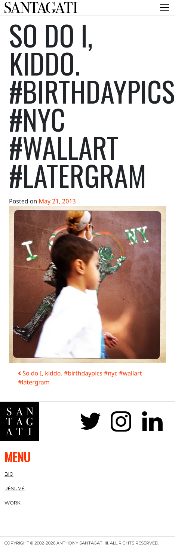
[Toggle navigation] (165, 7)
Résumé (14, 488)
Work (12, 503)
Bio (8, 474)
